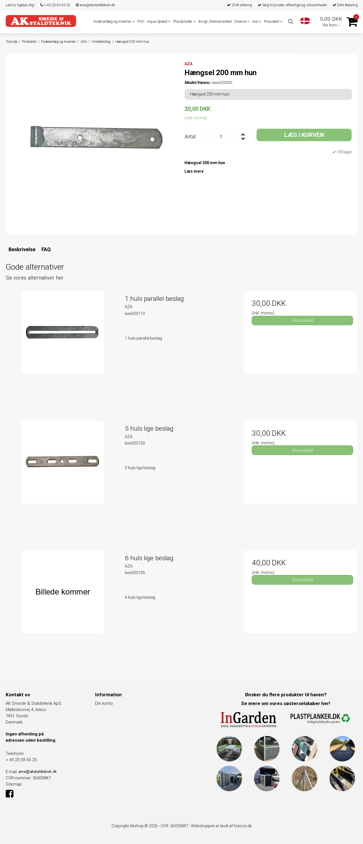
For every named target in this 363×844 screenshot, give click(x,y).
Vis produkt (302, 320)
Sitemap (14, 784)
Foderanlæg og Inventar (114, 21)
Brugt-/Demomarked (215, 21)
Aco (256, 21)
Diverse (241, 21)
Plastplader (184, 21)
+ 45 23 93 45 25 (55, 5)
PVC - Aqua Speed (153, 21)
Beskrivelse (22, 249)
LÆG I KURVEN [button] (304, 135)
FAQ (46, 249)
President (273, 21)
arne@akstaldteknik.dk (95, 5)
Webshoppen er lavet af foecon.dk (221, 826)
